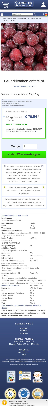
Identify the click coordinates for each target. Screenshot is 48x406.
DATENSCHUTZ (24, 352)
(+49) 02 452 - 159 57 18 (24, 342)
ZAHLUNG (24, 331)
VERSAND (24, 328)
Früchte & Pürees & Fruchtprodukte (15, 18)
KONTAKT (24, 333)
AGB (24, 355)
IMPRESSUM (24, 350)
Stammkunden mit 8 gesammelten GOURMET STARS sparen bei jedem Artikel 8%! (23, 190)
